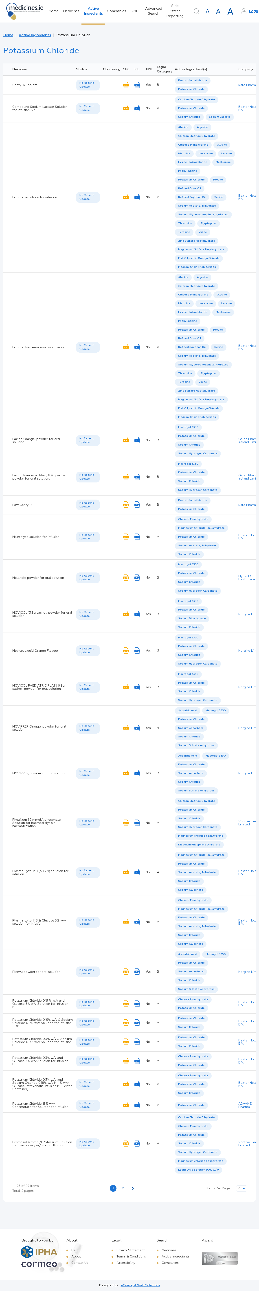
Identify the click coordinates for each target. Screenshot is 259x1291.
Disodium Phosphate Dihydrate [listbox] (199, 844)
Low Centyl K (22, 505)
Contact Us (79, 1262)
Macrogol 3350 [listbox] (188, 427)
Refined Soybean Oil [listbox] (192, 197)
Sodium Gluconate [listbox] (190, 890)
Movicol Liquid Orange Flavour (35, 650)
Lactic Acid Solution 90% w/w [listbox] (198, 1170)
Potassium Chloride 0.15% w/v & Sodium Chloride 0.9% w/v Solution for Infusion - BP (42, 1023)
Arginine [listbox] (202, 127)
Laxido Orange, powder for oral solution (36, 440)
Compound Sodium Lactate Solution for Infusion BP (40, 108)
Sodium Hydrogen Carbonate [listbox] (197, 453)
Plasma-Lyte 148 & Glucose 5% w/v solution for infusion (39, 922)
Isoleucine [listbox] (206, 153)
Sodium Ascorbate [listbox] (191, 728)
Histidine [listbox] (184, 153)
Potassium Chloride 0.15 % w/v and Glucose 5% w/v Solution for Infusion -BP (41, 1004)
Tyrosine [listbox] (184, 232)
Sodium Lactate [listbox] (219, 117)
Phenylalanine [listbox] (187, 171)
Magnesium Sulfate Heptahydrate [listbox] (201, 249)
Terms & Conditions (131, 1256)
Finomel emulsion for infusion (34, 197)
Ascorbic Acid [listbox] (187, 710)
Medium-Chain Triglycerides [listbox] (197, 267)
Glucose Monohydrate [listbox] (193, 145)
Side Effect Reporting (175, 11)
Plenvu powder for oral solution (36, 971)
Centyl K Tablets (24, 85)
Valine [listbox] (203, 232)
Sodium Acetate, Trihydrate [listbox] (197, 206)
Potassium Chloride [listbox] (191, 89)
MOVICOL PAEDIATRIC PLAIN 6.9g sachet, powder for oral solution (38, 687)
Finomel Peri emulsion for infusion (38, 347)
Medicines (71, 11)
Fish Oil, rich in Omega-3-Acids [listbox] (198, 258)
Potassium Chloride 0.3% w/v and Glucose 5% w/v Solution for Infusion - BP (41, 1061)
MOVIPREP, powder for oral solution (39, 773)
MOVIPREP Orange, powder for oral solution (39, 728)
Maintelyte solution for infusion (35, 536)
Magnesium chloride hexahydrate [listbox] (200, 836)
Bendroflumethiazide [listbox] (192, 80)
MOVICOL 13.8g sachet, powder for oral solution (42, 614)
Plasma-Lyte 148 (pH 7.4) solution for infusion (40, 873)
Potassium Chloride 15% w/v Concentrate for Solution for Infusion (40, 1105)
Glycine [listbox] (222, 145)
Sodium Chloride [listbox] (189, 117)
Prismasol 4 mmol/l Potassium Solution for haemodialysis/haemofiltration (42, 1144)
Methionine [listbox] (223, 162)
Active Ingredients (93, 11)
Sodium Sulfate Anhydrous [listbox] (196, 745)
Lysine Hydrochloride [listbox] (192, 162)
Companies (116, 11)
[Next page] (133, 1188)
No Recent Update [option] (86, 85)
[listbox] (88, 85)
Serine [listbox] (218, 197)
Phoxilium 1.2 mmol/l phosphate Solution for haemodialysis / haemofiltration (36, 823)
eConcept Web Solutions (140, 1285)
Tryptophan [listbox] (209, 223)
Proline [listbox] (218, 179)
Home (53, 11)
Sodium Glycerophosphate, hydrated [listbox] (203, 214)
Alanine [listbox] (183, 127)
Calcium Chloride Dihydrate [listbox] (196, 99)
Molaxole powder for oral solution (38, 577)
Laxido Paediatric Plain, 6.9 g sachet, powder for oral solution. (39, 477)
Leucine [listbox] (226, 153)
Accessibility (125, 1262)
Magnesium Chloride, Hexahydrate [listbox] (201, 528)
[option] (193, 80)
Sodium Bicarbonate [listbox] (192, 618)
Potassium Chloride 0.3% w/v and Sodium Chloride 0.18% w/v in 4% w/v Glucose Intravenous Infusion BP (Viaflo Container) (42, 1084)
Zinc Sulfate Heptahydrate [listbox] (196, 241)
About (76, 1256)
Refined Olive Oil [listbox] (189, 188)
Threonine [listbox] (185, 223)
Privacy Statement (130, 1250)
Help (75, 1250)
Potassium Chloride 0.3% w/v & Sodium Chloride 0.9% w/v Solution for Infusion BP (42, 1042)
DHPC (135, 11)
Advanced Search (153, 11)
